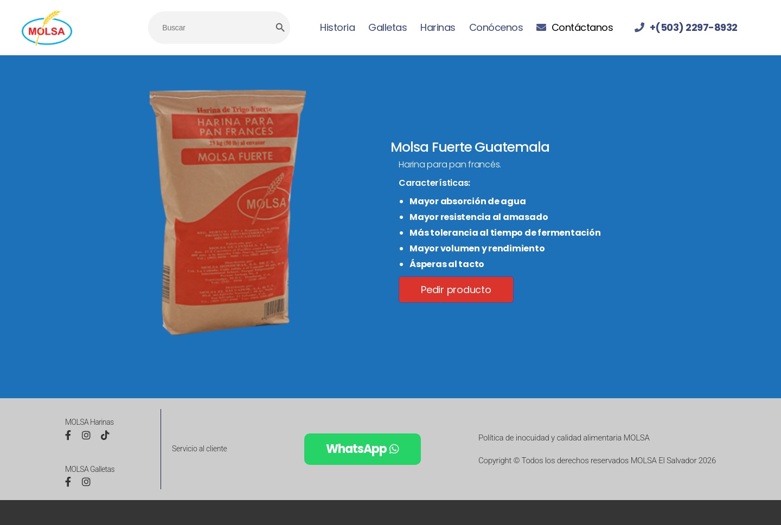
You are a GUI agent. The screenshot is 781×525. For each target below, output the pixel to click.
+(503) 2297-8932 (694, 28)
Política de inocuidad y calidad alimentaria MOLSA (564, 438)
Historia (337, 28)
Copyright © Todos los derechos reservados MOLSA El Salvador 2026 (597, 460)
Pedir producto (456, 289)
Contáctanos (582, 28)
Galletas (387, 28)
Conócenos (496, 28)
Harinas (438, 28)
